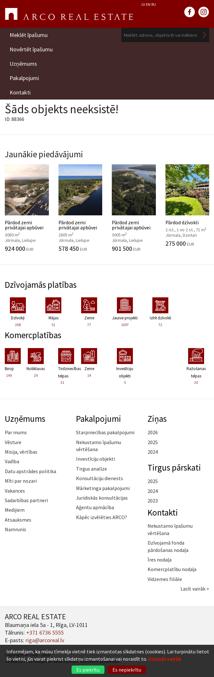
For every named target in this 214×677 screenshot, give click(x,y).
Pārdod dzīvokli (187, 205)
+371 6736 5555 (45, 632)
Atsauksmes (18, 520)
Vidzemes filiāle (165, 579)
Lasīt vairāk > (194, 588)
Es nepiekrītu (126, 669)
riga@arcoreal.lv (45, 640)
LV (143, 4)
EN (148, 4)
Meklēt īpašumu (29, 35)
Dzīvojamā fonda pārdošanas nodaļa (168, 546)
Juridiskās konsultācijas (102, 498)
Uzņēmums (23, 63)
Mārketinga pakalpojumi (103, 488)
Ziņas (157, 418)
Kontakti (20, 92)
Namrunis (15, 529)
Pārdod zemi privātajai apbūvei (27, 208)
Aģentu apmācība (95, 507)
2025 (153, 442)
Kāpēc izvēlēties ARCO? (101, 517)
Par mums (16, 432)
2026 (153, 432)
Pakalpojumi (24, 78)
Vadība (12, 461)
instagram (203, 12)
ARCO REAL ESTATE (69, 14)
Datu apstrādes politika (30, 471)
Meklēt (204, 35)
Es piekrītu (88, 669)
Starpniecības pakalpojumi (105, 432)
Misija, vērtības (21, 452)
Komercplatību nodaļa (172, 569)
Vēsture (13, 442)
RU (153, 4)
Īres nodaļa (160, 559)
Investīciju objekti (95, 459)
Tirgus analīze (91, 468)
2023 (153, 500)
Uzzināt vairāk (164, 659)
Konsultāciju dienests (99, 478)
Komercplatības (33, 335)
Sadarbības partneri (26, 500)
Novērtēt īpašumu (31, 49)
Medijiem (15, 510)
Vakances (15, 490)
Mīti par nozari (21, 481)
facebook (189, 12)
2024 (153, 452)
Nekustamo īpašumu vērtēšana (98, 445)
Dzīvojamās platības (41, 284)
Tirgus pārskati (174, 467)
